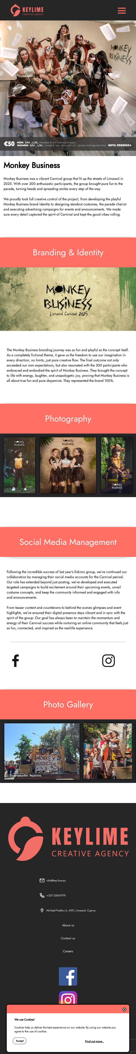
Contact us (68, 938)
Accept (19, 1041)
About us (68, 925)
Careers (68, 951)
